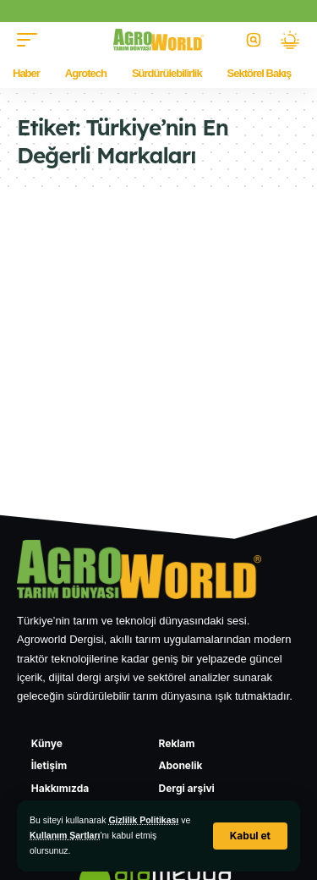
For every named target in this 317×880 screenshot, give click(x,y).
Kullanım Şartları (65, 835)
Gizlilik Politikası (143, 820)
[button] (250, 836)
